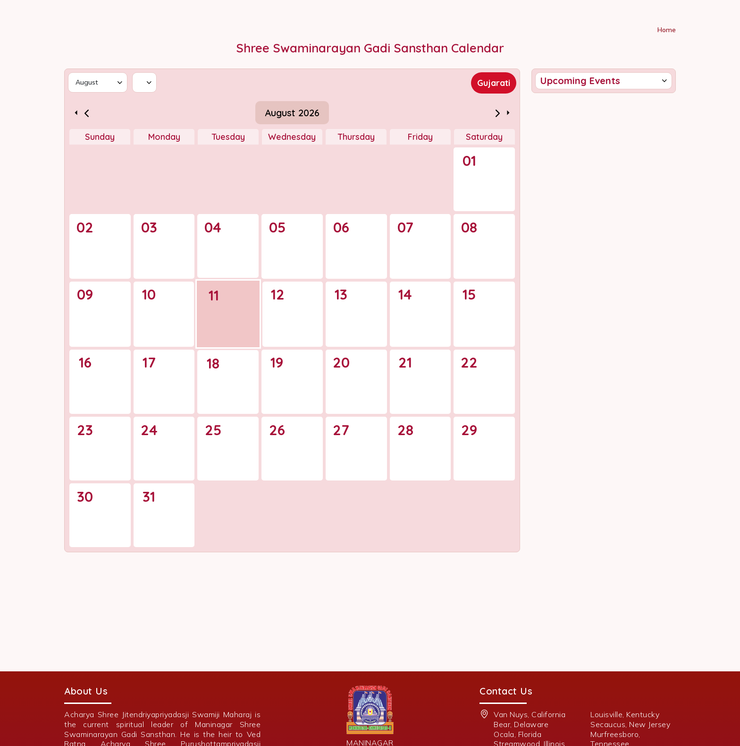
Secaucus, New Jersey (630, 724)
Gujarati (493, 82)
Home (666, 30)
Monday (164, 136)
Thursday (356, 136)
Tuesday (228, 136)
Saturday (484, 136)
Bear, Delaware (521, 724)
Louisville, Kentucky (624, 714)
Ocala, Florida (517, 734)
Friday (420, 136)
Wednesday (292, 136)
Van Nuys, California (529, 714)
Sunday (100, 136)
